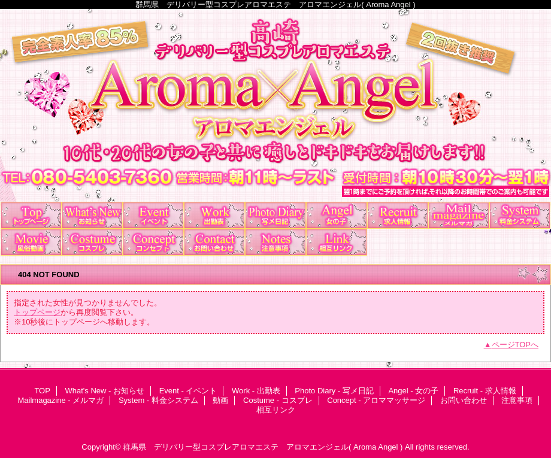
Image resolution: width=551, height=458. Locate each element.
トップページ (37, 312)
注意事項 (275, 242)
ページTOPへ (515, 344)
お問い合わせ (214, 242)
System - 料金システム (519, 215)
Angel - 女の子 (336, 215)
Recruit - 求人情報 (397, 215)
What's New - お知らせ (92, 215)
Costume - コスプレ (92, 242)
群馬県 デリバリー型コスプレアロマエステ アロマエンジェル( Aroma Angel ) (262, 446)
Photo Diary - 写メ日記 (275, 215)
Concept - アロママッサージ (153, 242)
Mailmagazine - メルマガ (458, 215)
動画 (31, 242)
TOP (31, 215)
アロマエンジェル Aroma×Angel (275, 105)
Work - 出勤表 (214, 215)
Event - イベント (153, 215)
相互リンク (336, 242)
